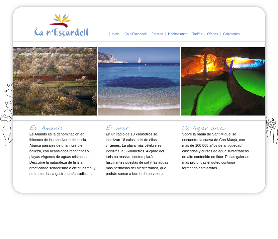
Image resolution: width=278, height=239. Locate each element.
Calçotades (231, 34)
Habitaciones (177, 34)
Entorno (157, 34)
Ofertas (212, 34)
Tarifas (197, 34)
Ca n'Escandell (135, 34)
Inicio (116, 34)
